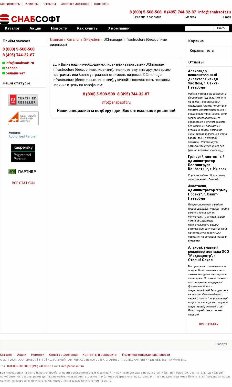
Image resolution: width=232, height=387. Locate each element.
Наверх (221, 344)
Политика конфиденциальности (146, 354)
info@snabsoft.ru (214, 12)
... (185, 359)
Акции (21, 354)
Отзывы (49, 4)
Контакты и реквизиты (100, 354)
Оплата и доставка (75, 4)
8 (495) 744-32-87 (180, 12)
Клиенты (32, 4)
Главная (56, 39)
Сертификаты (10, 4)
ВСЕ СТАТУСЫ (23, 183)
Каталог (73, 39)
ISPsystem (92, 39)
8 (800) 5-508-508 (145, 12)
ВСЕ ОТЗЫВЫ (209, 324)
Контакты (101, 4)
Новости (37, 354)
